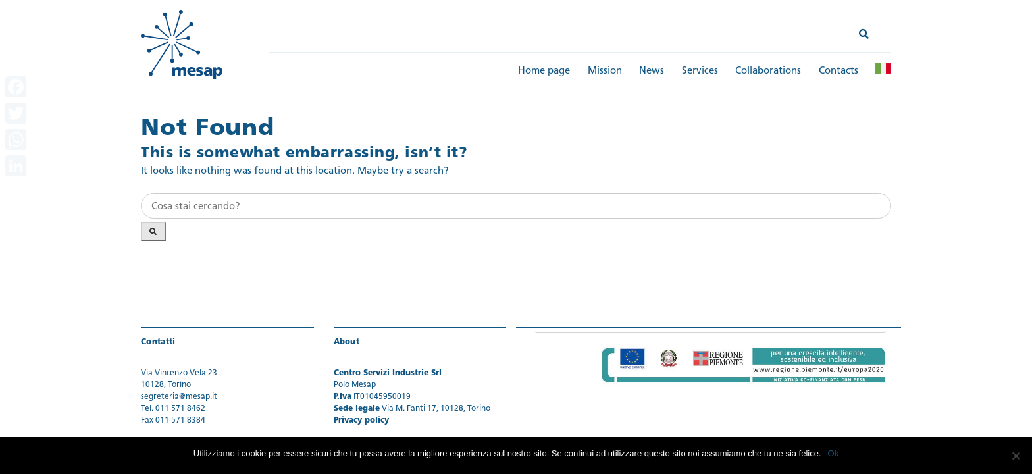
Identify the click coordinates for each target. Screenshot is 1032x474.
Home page (544, 71)
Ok (833, 453)
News (651, 71)
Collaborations (768, 71)
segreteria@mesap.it (179, 397)
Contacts (838, 71)
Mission (605, 71)
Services (700, 71)
